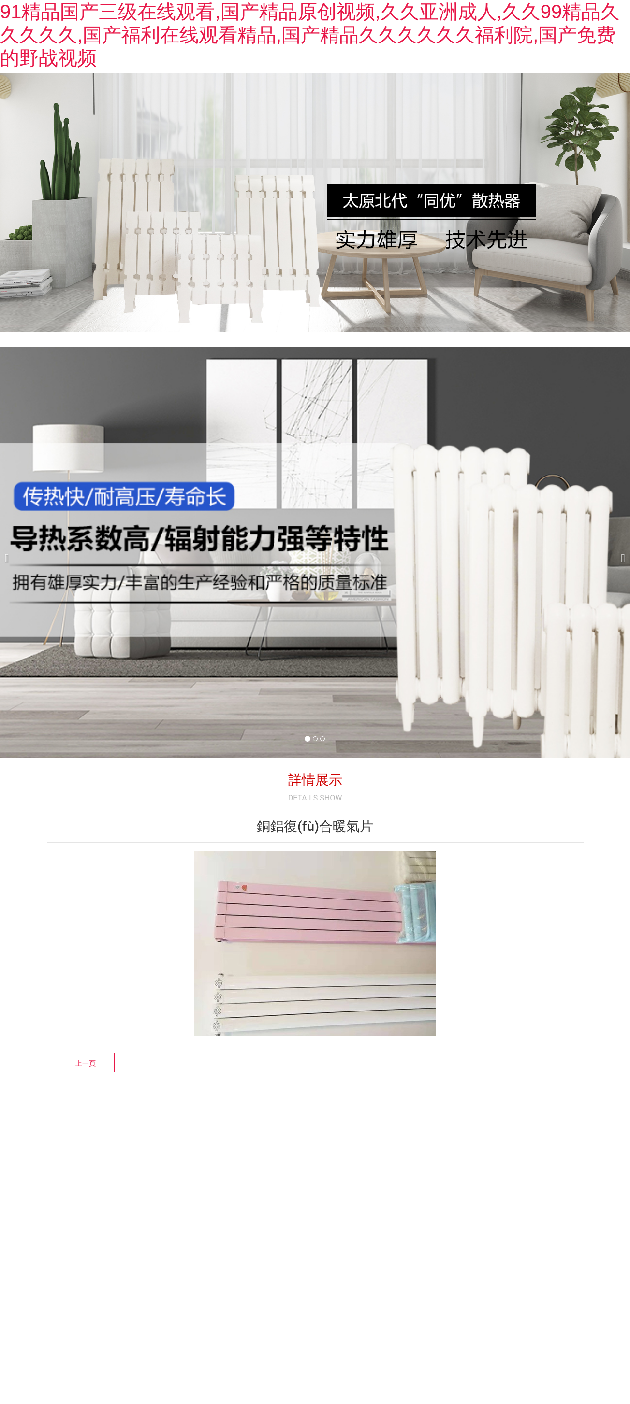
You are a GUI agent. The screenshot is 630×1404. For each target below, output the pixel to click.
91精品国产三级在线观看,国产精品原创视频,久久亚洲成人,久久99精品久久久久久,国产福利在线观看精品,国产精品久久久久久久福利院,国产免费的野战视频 (310, 35)
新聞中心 (383, 121)
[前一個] (9, 623)
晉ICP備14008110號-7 (312, 1307)
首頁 (274, 121)
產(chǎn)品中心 (442, 121)
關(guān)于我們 (325, 121)
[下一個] (620, 623)
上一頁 (85, 1134)
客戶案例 (500, 121)
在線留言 (547, 121)
